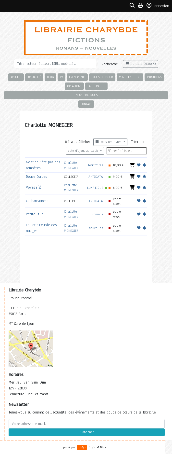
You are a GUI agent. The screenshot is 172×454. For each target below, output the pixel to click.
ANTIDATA (95, 176)
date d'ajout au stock (83, 151)
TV (61, 77)
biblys (82, 447)
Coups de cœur (102, 77)
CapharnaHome (37, 200)
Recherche (109, 64)
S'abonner (87, 432)
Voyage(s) (33, 187)
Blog (50, 77)
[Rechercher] (55, 63)
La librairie (96, 86)
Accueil (16, 77)
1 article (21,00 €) (140, 64)
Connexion (158, 5)
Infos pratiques (86, 95)
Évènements (77, 77)
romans (97, 214)
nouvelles (96, 228)
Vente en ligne (130, 77)
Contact (86, 104)
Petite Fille (35, 214)
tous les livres (109, 142)
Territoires (95, 165)
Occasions (74, 86)
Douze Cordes (36, 176)
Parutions (154, 77)
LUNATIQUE (95, 187)
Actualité (34, 77)
